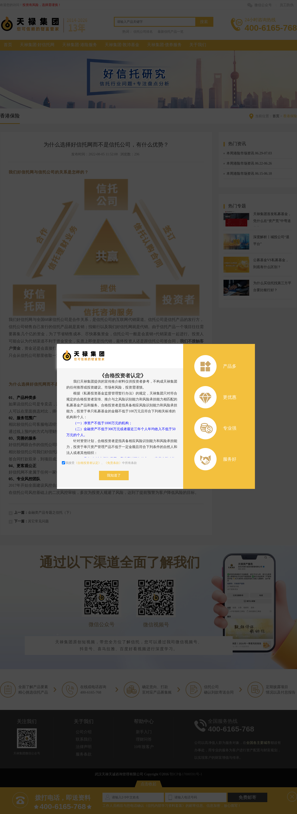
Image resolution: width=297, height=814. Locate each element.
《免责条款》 (113, 463)
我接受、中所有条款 (99, 463)
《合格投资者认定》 (87, 463)
